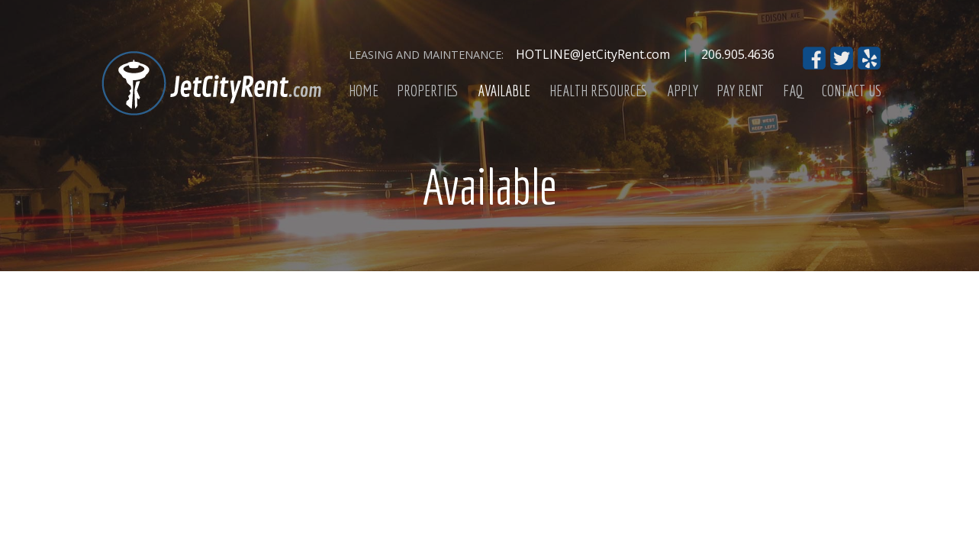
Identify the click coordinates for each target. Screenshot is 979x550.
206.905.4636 (738, 54)
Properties (428, 90)
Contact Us (851, 90)
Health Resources (598, 90)
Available (504, 90)
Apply (682, 90)
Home (363, 90)
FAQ (793, 90)
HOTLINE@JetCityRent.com (593, 54)
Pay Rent (740, 90)
